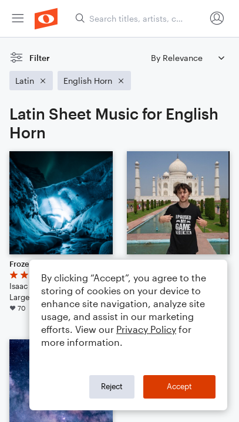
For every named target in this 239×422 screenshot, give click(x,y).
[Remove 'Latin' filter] (31, 80)
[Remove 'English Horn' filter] (94, 80)
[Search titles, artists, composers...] (140, 18)
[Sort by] (187, 57)
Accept (179, 386)
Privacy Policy (146, 329)
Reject (112, 386)
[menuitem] (17, 18)
